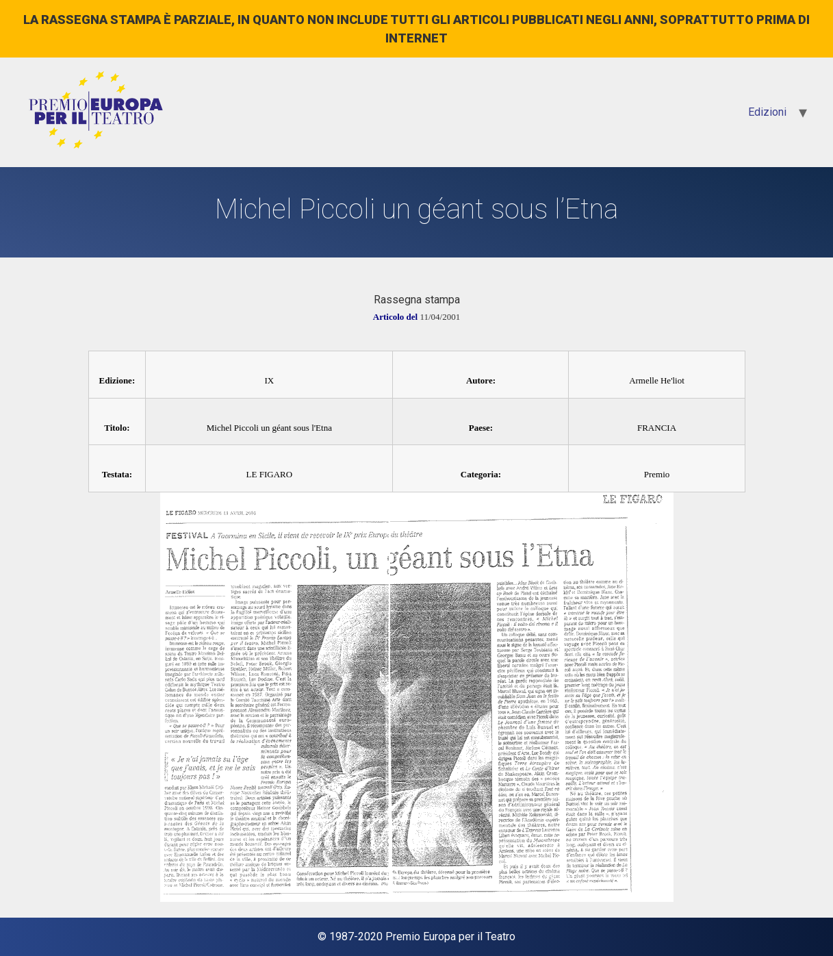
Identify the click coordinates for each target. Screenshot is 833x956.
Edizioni (767, 111)
